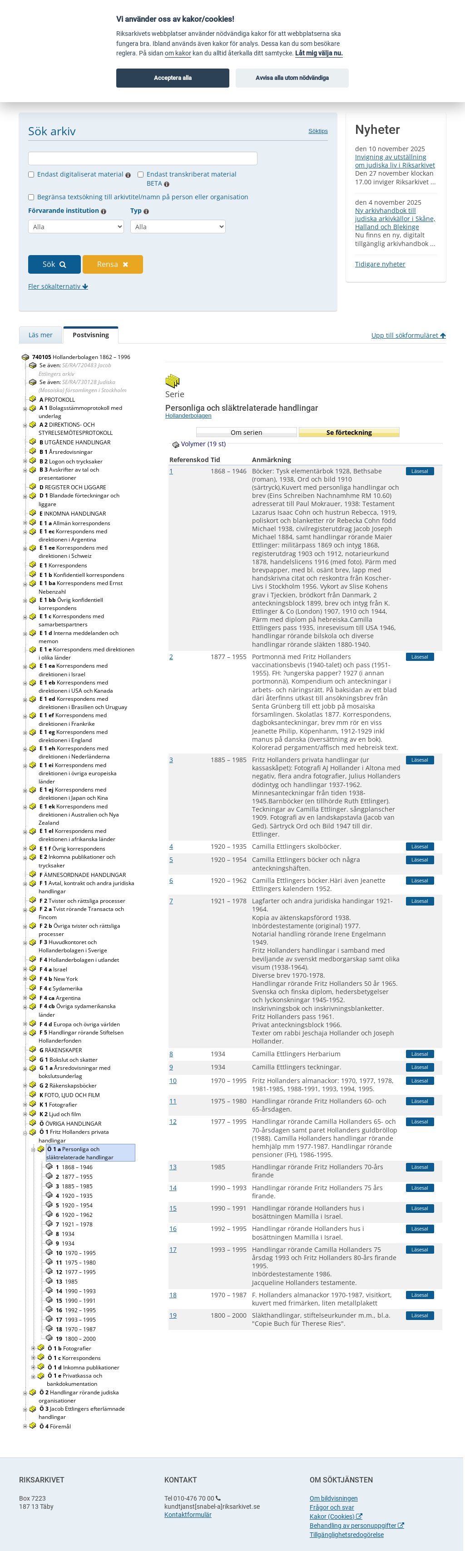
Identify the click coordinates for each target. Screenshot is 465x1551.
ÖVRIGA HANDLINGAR (72, 1124)
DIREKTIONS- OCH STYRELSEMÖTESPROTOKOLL (76, 429)
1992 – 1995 (76, 1310)
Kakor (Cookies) (336, 1516)
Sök (54, 264)
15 (173, 1208)
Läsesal (419, 471)
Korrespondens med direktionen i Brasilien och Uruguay (84, 703)
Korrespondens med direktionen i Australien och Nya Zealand (79, 815)
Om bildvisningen (334, 1498)
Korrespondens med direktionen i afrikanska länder (78, 835)
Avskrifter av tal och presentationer (69, 474)
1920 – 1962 (74, 1215)
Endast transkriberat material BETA (192, 178)
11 (173, 1101)
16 (173, 1228)
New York (59, 979)
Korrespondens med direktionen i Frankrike (73, 719)
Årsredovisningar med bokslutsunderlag (74, 1072)
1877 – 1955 (74, 1177)
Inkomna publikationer (84, 1367)
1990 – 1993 (76, 1291)
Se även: (75, 369)
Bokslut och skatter (69, 1060)
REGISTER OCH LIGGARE (74, 487)
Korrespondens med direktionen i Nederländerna (75, 752)
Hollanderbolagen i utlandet (80, 960)
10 (173, 1080)
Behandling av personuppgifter (357, 1525)
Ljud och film (61, 1114)
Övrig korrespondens (73, 848)
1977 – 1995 (76, 1272)
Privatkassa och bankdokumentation (74, 1380)
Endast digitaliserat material (84, 174)
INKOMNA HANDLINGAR (73, 513)
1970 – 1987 (76, 1329)
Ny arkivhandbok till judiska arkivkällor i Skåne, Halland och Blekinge (395, 218)
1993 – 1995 (76, 1320)
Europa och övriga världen (80, 1024)
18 (173, 1294)
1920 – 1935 (74, 1196)
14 (173, 1187)
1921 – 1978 (74, 1224)
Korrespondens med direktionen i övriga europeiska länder (78, 773)
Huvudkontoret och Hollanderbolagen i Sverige (74, 946)
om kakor (178, 53)
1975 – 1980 (76, 1262)
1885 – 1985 (74, 1186)
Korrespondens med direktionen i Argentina (73, 535)
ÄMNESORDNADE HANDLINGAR (83, 875)
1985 (67, 1281)
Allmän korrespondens (76, 523)
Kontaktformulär (188, 1514)
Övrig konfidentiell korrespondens (71, 604)
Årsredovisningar (67, 452)
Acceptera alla (173, 77)
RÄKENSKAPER (61, 1050)
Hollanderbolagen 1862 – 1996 (81, 357)
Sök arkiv (51, 130)
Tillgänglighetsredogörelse (347, 1534)
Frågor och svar (332, 1507)
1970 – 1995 (76, 1253)
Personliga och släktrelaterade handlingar (80, 1153)
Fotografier (59, 1104)
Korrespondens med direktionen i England (73, 736)
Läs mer (41, 334)
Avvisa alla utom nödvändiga (292, 77)
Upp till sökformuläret (408, 335)
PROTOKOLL (58, 400)
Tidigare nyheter (380, 264)
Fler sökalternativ (58, 286)
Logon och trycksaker (72, 461)
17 (173, 1249)
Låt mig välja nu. (319, 53)
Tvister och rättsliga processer (83, 901)
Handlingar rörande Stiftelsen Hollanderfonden (81, 1036)
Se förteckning (349, 432)
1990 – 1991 (76, 1301)
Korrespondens (64, 565)
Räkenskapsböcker (69, 1085)
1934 (65, 1234)
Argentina (61, 998)
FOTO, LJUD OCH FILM (70, 1095)
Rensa (113, 264)
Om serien (246, 432)
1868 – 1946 (74, 1167)
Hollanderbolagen (188, 415)
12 (173, 1121)
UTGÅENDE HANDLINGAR (76, 442)
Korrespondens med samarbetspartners (71, 620)
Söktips (318, 131)
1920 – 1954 (74, 1205)
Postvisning (91, 334)
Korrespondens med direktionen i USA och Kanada (76, 686)
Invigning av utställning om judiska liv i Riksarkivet (395, 161)
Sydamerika (62, 988)
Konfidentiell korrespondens (83, 575)
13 (173, 1166)
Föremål (56, 1426)
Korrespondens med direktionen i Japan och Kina (74, 794)
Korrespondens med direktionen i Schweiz (73, 552)
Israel (54, 969)
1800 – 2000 (76, 1339)
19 (173, 1315)
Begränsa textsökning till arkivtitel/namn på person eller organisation (142, 196)
